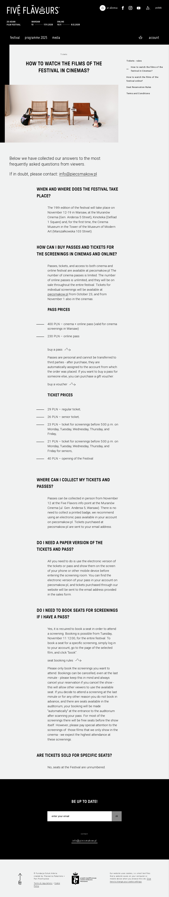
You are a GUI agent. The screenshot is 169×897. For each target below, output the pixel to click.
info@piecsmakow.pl (78, 174)
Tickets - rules (134, 61)
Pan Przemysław (41, 879)
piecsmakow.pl (58, 294)
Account (154, 37)
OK (117, 816)
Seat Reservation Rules (138, 87)
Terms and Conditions (138, 93)
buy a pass (55, 349)
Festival (15, 39)
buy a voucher (57, 384)
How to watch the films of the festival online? (142, 79)
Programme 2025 (36, 39)
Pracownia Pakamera (53, 876)
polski (158, 7)
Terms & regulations (43, 883)
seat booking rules (60, 660)
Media (56, 39)
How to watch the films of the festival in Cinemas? (147, 69)
